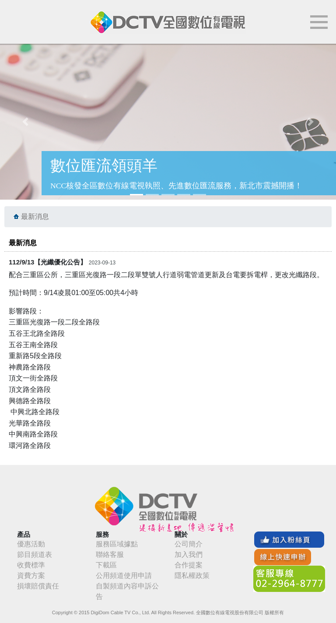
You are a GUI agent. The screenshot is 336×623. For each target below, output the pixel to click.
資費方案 (31, 575)
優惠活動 (31, 544)
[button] (25, 122)
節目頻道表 (34, 554)
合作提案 (189, 565)
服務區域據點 (117, 544)
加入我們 (189, 554)
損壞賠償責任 (38, 586)
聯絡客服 (110, 554)
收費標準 (31, 565)
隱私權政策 (192, 575)
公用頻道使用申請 (124, 575)
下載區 (106, 565)
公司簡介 (189, 544)
